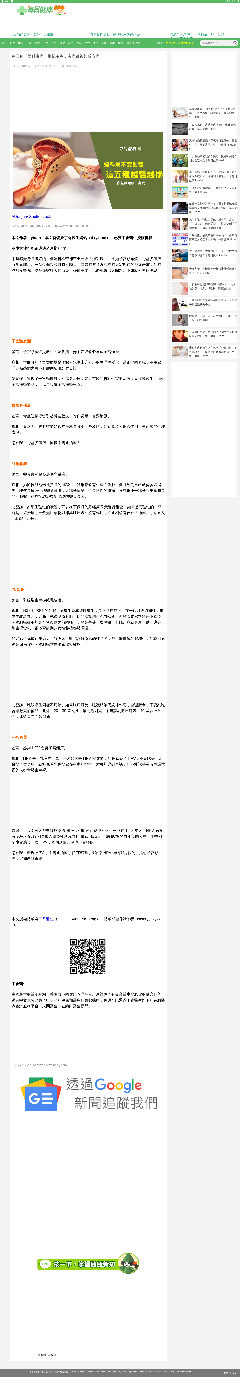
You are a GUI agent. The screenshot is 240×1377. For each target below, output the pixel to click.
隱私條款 (64, 1372)
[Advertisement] (31, 98)
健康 (21, 43)
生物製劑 (171, 43)
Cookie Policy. (185, 1372)
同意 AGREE (230, 1373)
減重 (71, 43)
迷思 (104, 43)
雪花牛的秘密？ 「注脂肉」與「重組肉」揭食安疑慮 (197, 36)
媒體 (121, 43)
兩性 (87, 43)
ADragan (19, 216)
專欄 (112, 43)
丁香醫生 (46, 919)
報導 (12, 43)
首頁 (4, 43)
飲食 (54, 43)
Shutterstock (40, 216)
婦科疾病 (71, 66)
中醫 (45, 43)
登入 (228, 1)
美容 (79, 43)
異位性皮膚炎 (186, 43)
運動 (62, 43)
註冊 (236, 1)
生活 (95, 43)
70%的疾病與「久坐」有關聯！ (33, 35)
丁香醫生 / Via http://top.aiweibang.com (39, 1065)
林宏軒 (53, 66)
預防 (29, 43)
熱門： (161, 43)
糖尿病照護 (133, 43)
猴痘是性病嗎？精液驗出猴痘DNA (115, 35)
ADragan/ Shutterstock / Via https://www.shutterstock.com (52, 225)
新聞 (37, 43)
